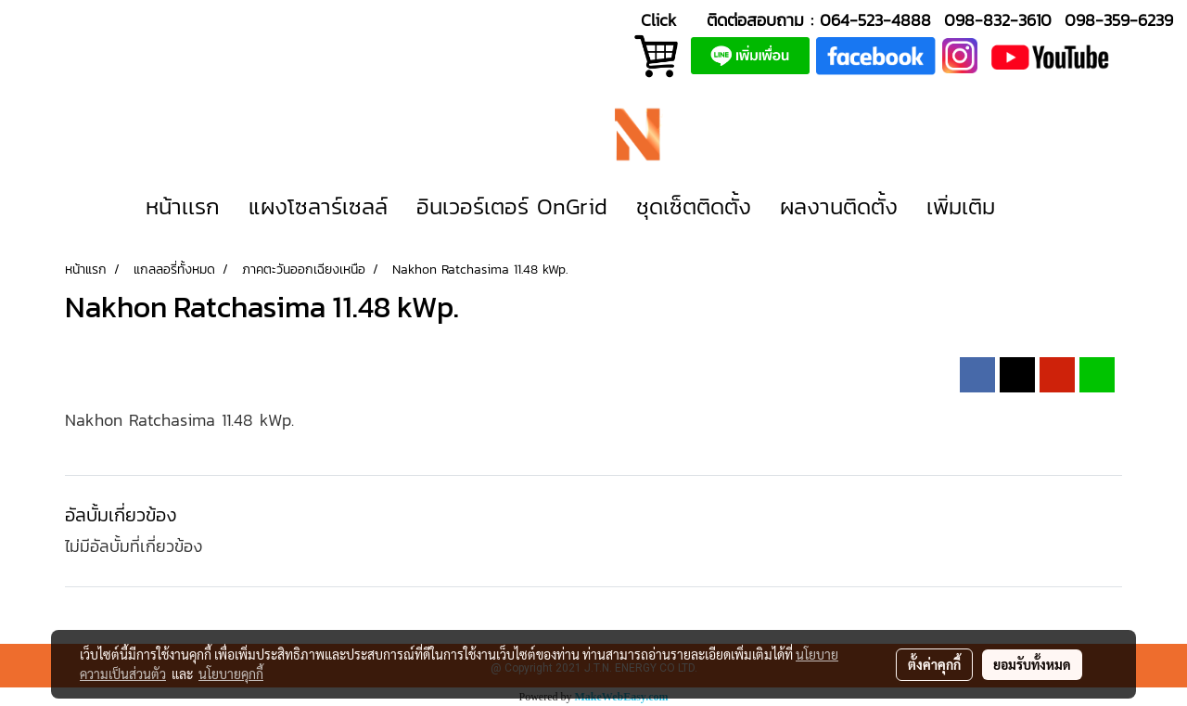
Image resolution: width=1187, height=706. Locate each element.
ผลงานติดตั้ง (839, 206)
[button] (1036, 206)
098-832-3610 (998, 19)
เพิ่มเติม (960, 206)
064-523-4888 (875, 19)
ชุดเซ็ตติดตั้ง (693, 206)
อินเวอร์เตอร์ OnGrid (511, 206)
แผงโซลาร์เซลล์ (318, 206)
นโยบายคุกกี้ (230, 673)
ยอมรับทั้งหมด (1032, 664)
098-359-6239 (1119, 19)
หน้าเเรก (183, 206)
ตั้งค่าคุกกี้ (934, 664)
